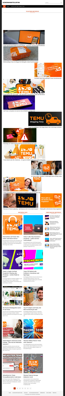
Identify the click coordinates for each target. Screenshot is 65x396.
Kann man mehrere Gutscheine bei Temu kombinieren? (54, 222)
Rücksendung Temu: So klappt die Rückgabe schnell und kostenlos (56, 234)
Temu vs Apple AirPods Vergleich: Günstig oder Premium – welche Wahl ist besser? (11, 274)
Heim (10, 392)
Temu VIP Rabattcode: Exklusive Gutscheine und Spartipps (31, 273)
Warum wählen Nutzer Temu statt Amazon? (32, 341)
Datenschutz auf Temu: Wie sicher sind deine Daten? (11, 237)
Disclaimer (48, 392)
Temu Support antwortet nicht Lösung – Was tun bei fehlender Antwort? (12, 342)
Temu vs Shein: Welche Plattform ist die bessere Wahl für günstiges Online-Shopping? (55, 246)
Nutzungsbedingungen (33, 392)
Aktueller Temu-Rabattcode (17, 6)
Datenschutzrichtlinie (17, 392)
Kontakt (26, 392)
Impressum (42, 392)
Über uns (54, 392)
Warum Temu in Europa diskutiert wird (31, 376)
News (8, 6)
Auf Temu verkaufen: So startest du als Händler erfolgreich (55, 217)
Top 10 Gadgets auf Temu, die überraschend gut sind (32, 308)
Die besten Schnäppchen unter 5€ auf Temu (12, 308)
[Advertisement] (32, 21)
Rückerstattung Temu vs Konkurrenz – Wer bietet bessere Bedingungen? (55, 228)
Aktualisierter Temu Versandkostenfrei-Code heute (12, 376)
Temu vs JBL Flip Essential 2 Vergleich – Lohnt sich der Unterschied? (32, 238)
